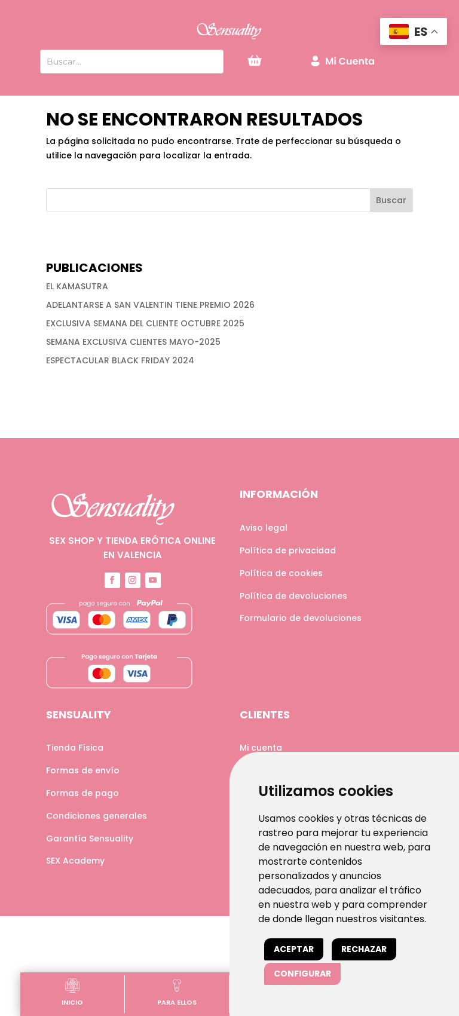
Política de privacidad (288, 550)
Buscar (391, 200)
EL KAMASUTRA (77, 286)
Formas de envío (83, 770)
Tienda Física (74, 748)
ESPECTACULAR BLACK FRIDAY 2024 (120, 360)
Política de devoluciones (293, 596)
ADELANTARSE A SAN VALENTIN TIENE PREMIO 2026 (150, 305)
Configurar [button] (302, 974)
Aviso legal (263, 528)
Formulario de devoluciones (301, 618)
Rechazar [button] (364, 949)
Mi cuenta (261, 748)
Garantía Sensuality (89, 838)
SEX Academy (75, 861)
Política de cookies (281, 573)
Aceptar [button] (294, 949)
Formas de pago (82, 793)
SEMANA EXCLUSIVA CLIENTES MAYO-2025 (133, 342)
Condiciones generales (96, 816)
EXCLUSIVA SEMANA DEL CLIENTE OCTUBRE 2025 (145, 323)
